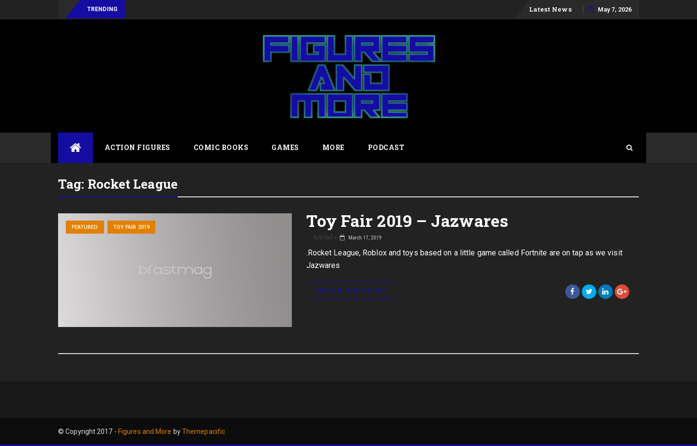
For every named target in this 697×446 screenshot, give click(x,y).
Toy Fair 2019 (131, 227)
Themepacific (203, 431)
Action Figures (137, 147)
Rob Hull (322, 237)
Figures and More (145, 431)
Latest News (550, 9)
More (333, 147)
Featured (85, 227)
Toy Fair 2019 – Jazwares (407, 220)
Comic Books (221, 147)
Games (285, 147)
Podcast (386, 147)
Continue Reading (350, 290)
